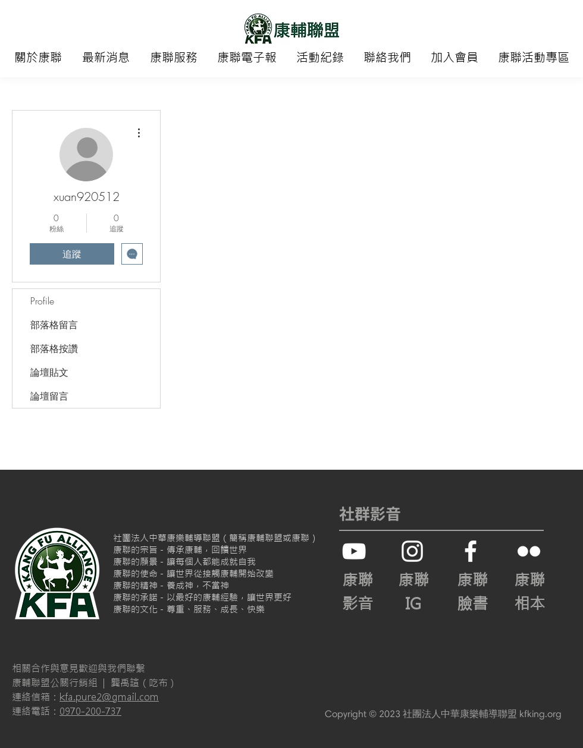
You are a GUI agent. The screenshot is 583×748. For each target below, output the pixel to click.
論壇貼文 (49, 372)
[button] (38, 58)
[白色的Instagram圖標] (412, 551)
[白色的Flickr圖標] (529, 551)
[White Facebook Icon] (470, 551)
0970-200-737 (90, 711)
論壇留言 (49, 396)
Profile (42, 300)
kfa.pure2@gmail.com (109, 697)
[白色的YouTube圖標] (354, 551)
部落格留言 (54, 324)
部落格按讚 (54, 348)
